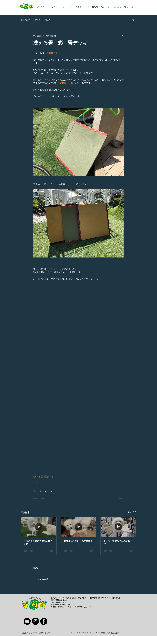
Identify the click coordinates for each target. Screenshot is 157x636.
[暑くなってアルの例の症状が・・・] (118, 527)
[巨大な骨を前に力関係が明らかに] (38, 527)
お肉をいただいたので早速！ (78, 541)
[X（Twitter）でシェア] (40, 491)
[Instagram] (35, 621)
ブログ (37, 20)
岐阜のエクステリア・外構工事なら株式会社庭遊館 (98, 633)
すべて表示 (132, 512)
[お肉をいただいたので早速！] (78, 527)
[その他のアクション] (122, 36)
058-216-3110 (61, 600)
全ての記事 (25, 20)
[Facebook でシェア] (34, 491)
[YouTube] (27, 621)
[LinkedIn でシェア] (46, 491)
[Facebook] (43, 621)
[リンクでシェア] (52, 491)
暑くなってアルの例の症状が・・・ (117, 542)
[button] (133, 20)
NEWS (48, 20)
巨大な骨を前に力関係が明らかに (38, 542)
